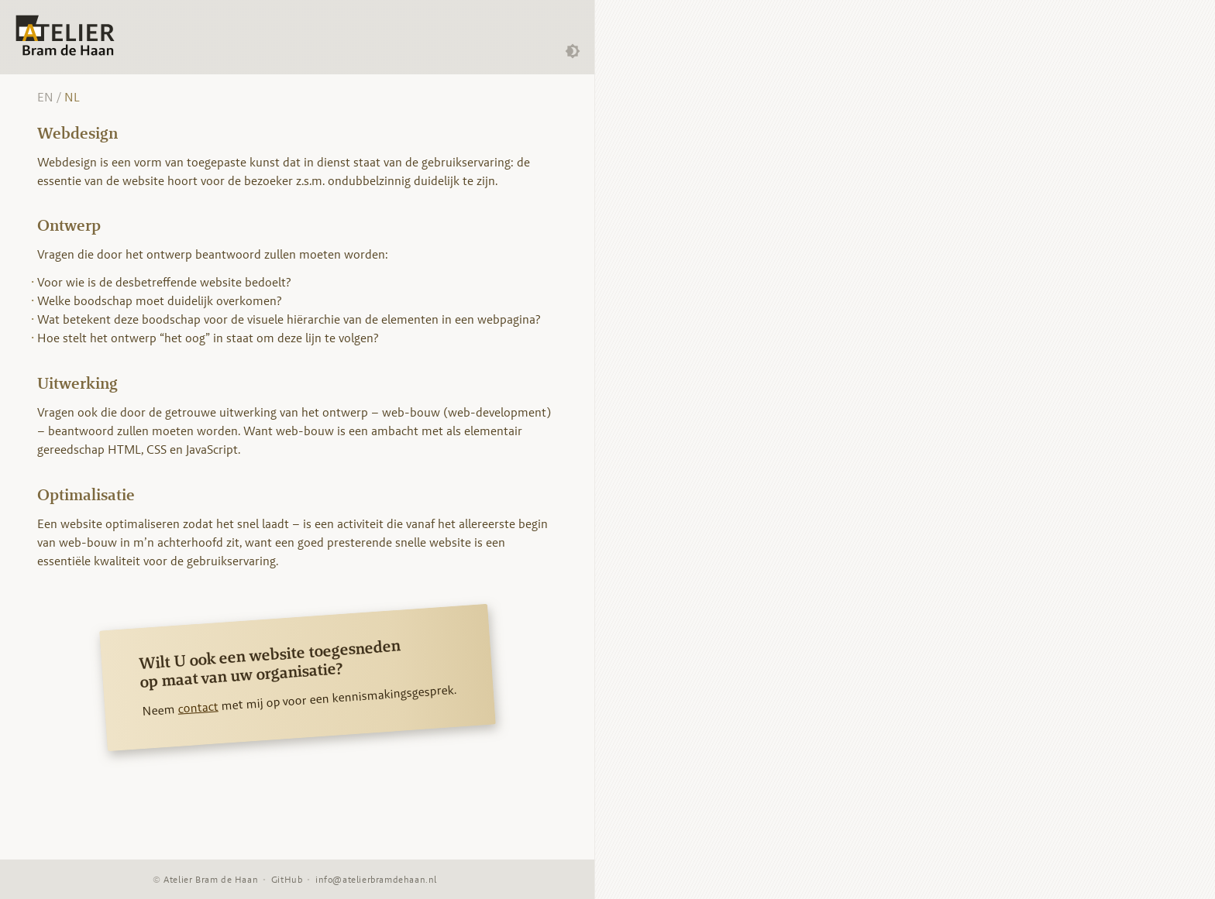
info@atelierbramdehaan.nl (376, 879)
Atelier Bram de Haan (210, 879)
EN (45, 97)
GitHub (287, 879)
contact (197, 707)
